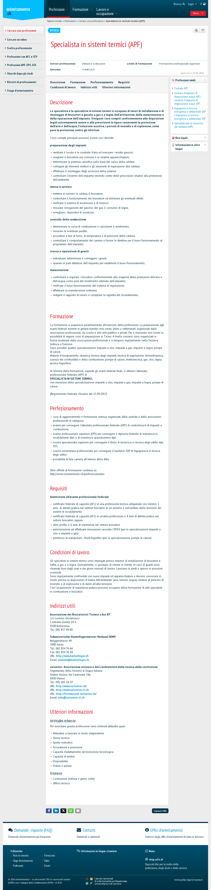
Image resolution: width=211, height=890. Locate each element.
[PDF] (196, 30)
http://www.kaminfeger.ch (72, 656)
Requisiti (124, 82)
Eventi (47, 866)
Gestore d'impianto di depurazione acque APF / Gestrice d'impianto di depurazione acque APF (187, 98)
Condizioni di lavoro (63, 87)
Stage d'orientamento (23, 861)
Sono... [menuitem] (198, 13)
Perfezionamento (101, 82)
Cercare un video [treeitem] (17, 39)
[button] (49, 810)
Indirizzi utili (89, 87)
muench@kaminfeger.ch (73, 660)
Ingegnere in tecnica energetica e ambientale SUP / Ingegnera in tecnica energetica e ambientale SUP (190, 114)
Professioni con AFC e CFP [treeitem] (22, 56)
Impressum (198, 879)
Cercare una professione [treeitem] (21, 30)
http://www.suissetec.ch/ (71, 686)
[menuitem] (58, 9)
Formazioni (49, 855)
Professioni (70, 21)
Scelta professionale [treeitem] (19, 48)
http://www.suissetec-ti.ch (72, 690)
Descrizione (57, 82)
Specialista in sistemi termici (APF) (125, 21)
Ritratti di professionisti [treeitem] (21, 82)
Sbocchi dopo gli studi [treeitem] (20, 73)
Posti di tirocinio (20, 855)
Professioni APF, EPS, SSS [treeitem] (21, 65)
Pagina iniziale (54, 21)
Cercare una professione (91, 21)
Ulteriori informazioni (116, 87)
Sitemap (178, 879)
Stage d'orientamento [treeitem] (20, 90)
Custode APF (181, 88)
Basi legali (187, 879)
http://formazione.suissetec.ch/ (76, 694)
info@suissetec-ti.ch (71, 697)
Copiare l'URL (160, 810)
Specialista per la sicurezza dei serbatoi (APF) (188, 125)
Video (46, 861)
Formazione (77, 82)
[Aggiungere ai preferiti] (203, 30)
